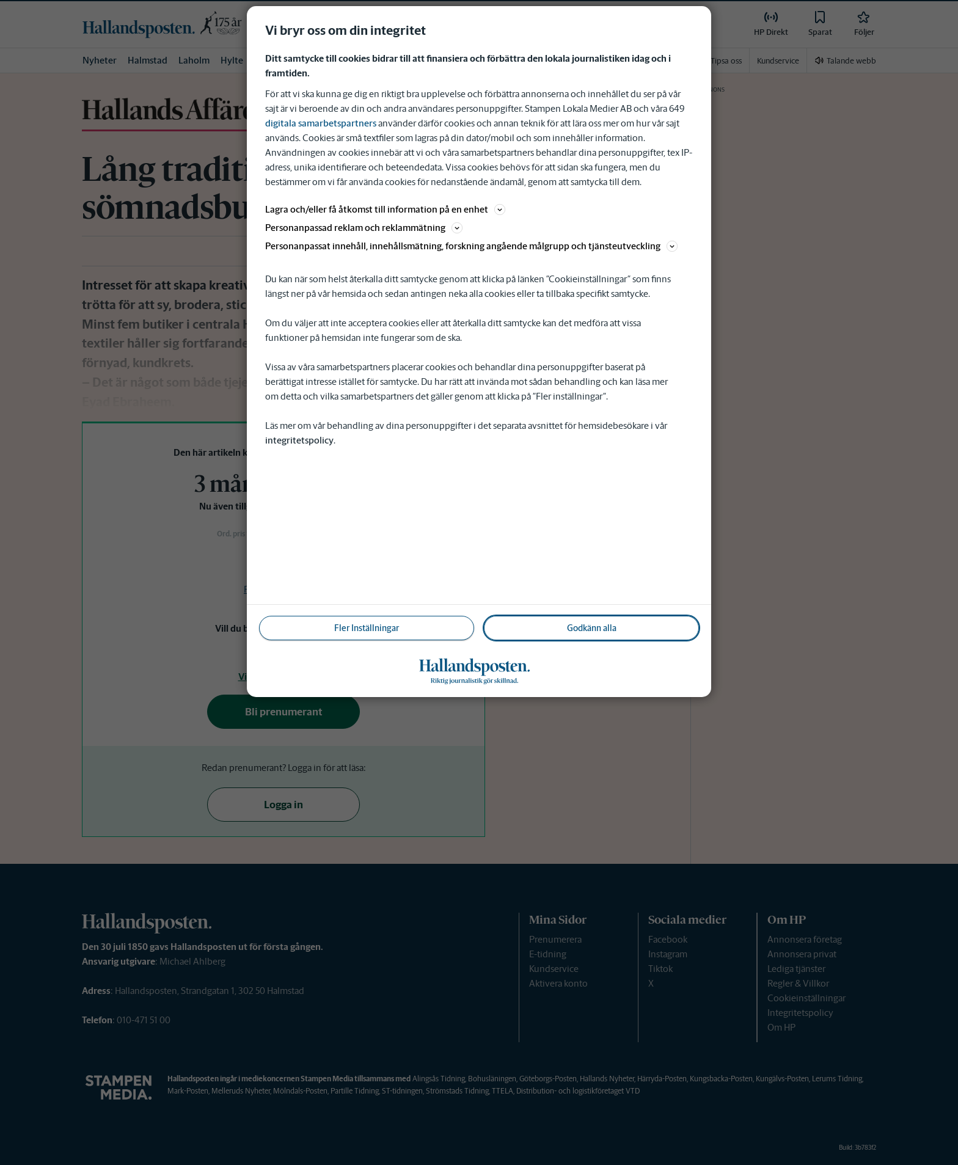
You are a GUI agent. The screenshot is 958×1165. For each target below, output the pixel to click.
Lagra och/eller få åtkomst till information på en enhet (385, 209)
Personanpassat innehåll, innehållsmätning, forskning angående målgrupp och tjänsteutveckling (471, 246)
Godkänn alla (591, 628)
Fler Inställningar (366, 628)
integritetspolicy (299, 440)
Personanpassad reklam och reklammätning (364, 227)
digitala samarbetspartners (320, 123)
